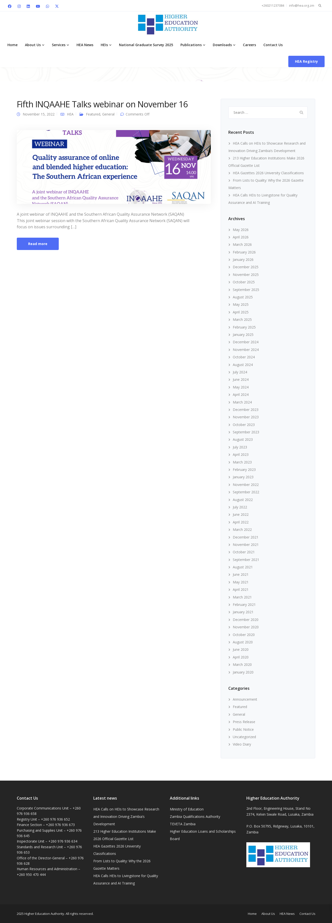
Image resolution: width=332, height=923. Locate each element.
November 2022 (246, 484)
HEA (70, 114)
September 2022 (246, 492)
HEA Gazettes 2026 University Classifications (268, 173)
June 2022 (241, 514)
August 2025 (243, 297)
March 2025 (242, 319)
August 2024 (243, 364)
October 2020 (244, 634)
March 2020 (242, 664)
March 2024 (242, 402)
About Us (33, 44)
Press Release (244, 721)
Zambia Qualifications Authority (195, 816)
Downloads (222, 44)
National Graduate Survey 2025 (146, 44)
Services (58, 44)
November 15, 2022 (39, 114)
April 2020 (241, 657)
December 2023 (245, 409)
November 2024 (246, 349)
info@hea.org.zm (301, 5)
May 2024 (241, 387)
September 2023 (246, 432)
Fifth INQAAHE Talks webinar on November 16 (102, 104)
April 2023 (241, 454)
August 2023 (243, 439)
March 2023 (242, 462)
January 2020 (243, 672)
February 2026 (244, 252)
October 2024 (244, 357)
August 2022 (243, 499)
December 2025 (245, 267)
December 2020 (245, 619)
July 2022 (240, 507)
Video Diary (242, 744)
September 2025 (246, 289)
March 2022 (242, 529)
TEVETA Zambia (182, 824)
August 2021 (243, 567)
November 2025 (246, 274)
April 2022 (241, 522)
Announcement (245, 699)
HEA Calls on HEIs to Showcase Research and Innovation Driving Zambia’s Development (126, 816)
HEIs (104, 44)
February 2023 (244, 469)
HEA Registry (306, 61)
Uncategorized (244, 736)
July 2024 (240, 372)
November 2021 (246, 544)
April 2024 (241, 394)
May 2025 (241, 304)
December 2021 (245, 537)
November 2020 (246, 627)
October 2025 (244, 282)
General (108, 114)
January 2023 (243, 477)
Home (12, 44)
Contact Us (273, 44)
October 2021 (244, 552)
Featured (93, 114)
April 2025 (241, 312)
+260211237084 (273, 5)
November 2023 (246, 417)
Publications (191, 44)
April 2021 (241, 589)
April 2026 (241, 237)
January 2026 (243, 259)
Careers (249, 44)
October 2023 (244, 424)
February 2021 (244, 604)
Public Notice (243, 729)
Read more (37, 243)
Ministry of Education (187, 809)
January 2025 (243, 334)
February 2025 (244, 327)
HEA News (85, 44)
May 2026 (241, 229)
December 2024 (245, 342)
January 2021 (243, 612)
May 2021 (241, 582)
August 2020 (243, 642)
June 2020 (241, 649)
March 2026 (242, 244)
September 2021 (246, 559)
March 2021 (242, 597)
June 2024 (241, 379)
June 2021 (241, 574)
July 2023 (240, 447)
